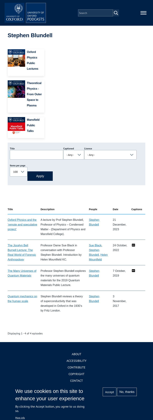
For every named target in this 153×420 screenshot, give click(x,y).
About (76, 354)
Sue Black (95, 245)
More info (20, 417)
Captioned (68, 148)
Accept (109, 392)
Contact (76, 381)
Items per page (17, 165)
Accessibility (76, 361)
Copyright (77, 374)
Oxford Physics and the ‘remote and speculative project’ (22, 225)
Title (12, 148)
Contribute (76, 368)
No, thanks (126, 392)
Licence (88, 148)
